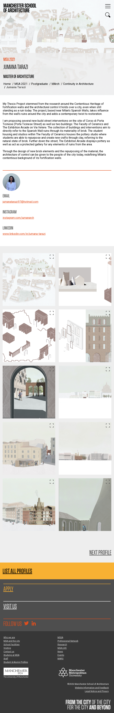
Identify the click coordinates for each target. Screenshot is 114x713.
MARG (61, 658)
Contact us (9, 651)
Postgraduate (39, 84)
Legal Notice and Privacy (97, 691)
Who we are (9, 637)
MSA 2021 (20, 84)
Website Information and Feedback (92, 688)
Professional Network (68, 641)
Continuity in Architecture (78, 84)
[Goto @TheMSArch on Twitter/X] (26, 623)
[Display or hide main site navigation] (107, 6)
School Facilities (12, 644)
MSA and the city (12, 641)
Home (7, 84)
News (60, 651)
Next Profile (100, 552)
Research (62, 644)
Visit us (10, 606)
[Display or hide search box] (107, 15)
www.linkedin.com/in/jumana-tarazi (24, 233)
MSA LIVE (62, 648)
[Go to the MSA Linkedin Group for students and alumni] (33, 623)
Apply (8, 589)
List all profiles (17, 571)
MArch (55, 84)
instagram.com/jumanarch (18, 217)
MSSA (60, 637)
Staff (6, 658)
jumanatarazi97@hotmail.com (20, 201)
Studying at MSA (11, 655)
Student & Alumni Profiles (16, 662)
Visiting (7, 648)
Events (61, 655)
